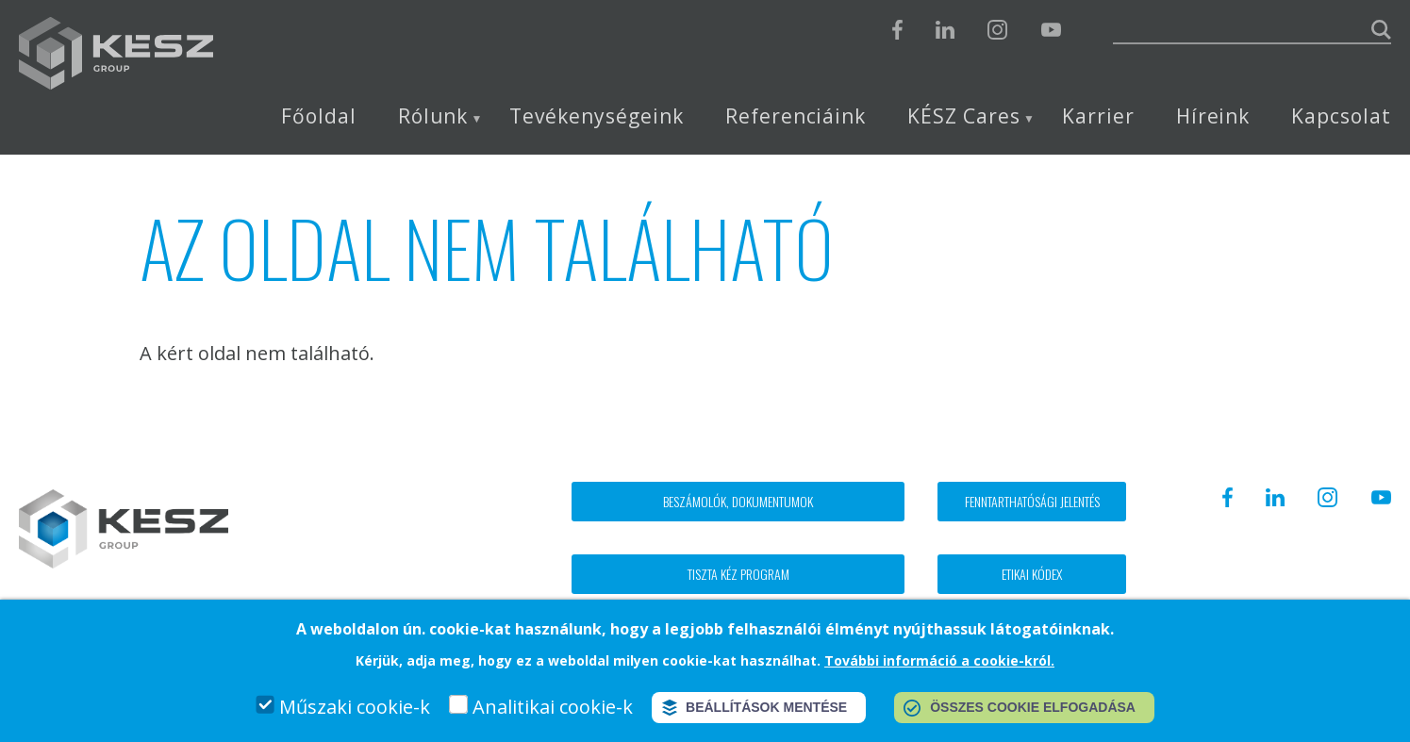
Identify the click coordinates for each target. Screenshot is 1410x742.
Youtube (1050, 30)
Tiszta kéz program (738, 574)
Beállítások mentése (766, 707)
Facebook (897, 30)
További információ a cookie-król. (939, 660)
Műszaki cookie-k (354, 706)
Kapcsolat (1341, 116)
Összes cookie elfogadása (1033, 707)
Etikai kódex (1032, 574)
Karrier (1098, 116)
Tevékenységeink (596, 116)
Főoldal (319, 116)
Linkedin (945, 30)
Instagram (997, 30)
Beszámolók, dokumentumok (738, 501)
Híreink (1213, 116)
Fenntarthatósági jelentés (1032, 501)
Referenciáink (795, 116)
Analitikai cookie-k (553, 706)
